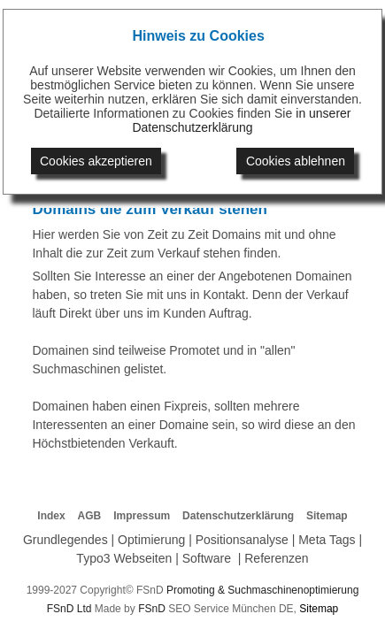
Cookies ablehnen (295, 161)
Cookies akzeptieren (96, 161)
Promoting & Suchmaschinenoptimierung (262, 590)
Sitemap (327, 516)
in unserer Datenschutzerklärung (241, 120)
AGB (90, 516)
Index (51, 516)
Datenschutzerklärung (238, 516)
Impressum (141, 516)
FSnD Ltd (69, 608)
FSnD (152, 608)
